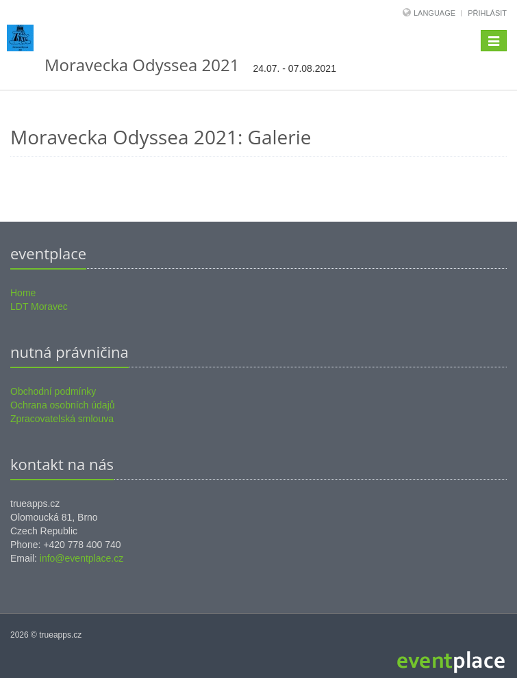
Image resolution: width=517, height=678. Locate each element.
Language (435, 13)
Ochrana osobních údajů (62, 405)
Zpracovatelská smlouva (62, 418)
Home (23, 292)
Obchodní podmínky (53, 391)
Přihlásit (487, 13)
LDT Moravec (39, 306)
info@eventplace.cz (81, 558)
